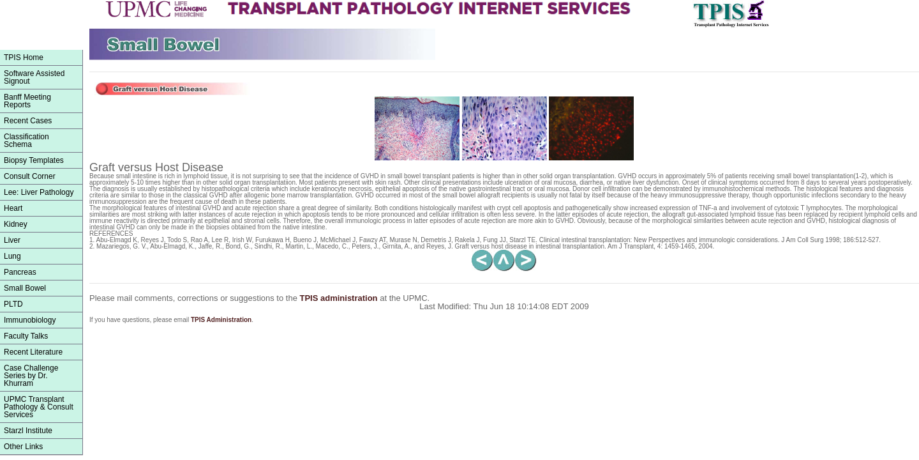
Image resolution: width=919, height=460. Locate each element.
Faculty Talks (26, 336)
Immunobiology (30, 320)
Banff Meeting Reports (27, 101)
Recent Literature (33, 352)
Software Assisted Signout (34, 77)
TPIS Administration (221, 319)
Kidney (15, 224)
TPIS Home (23, 57)
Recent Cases (28, 120)
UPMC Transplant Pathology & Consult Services (38, 407)
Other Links (23, 446)
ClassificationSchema (26, 140)
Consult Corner (30, 176)
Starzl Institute (28, 430)
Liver (12, 240)
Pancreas (20, 272)
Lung (12, 256)
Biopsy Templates (34, 160)
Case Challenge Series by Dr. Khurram (31, 376)
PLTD (13, 304)
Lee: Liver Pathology (38, 192)
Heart (13, 208)
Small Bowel (25, 288)
